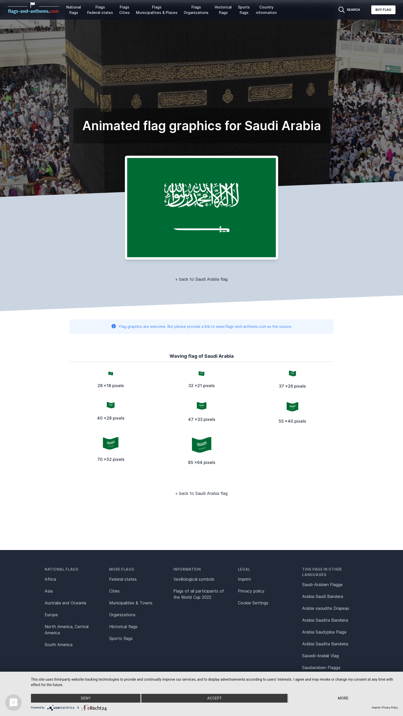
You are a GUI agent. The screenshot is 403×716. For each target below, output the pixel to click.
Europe (51, 614)
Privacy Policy (390, 707)
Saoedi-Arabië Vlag (320, 655)
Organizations (122, 614)
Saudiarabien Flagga (321, 667)
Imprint (244, 579)
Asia (49, 591)
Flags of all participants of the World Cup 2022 (198, 594)
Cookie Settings (253, 602)
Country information (266, 10)
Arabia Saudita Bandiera (325, 620)
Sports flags (244, 10)
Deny (86, 698)
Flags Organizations (196, 10)
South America (58, 644)
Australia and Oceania (65, 602)
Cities (114, 591)
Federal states (123, 579)
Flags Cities (124, 10)
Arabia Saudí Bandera (322, 596)
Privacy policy (251, 591)
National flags (73, 10)
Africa (50, 579)
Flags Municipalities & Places (157, 10)
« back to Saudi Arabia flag (201, 279)
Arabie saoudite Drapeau (325, 608)
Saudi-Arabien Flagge (322, 584)
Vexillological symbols (193, 579)
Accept (214, 698)
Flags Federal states (100, 10)
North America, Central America (66, 629)
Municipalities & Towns (130, 602)
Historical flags (223, 10)
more (343, 698)
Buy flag (383, 10)
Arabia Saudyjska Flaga (324, 632)
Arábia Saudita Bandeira (325, 643)
